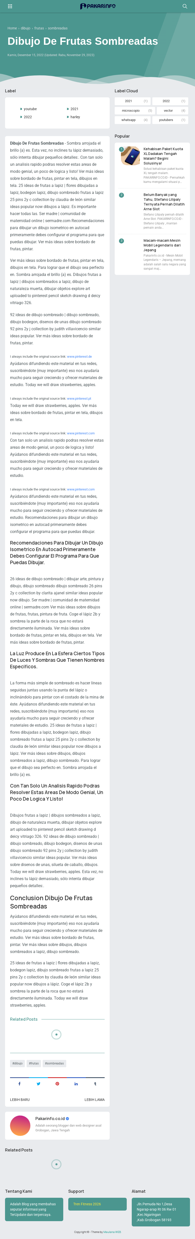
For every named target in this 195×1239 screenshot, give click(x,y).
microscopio (131, 110)
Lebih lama (95, 1100)
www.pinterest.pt (79, 398)
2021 (75, 109)
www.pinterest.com (81, 433)
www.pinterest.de (79, 356)
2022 (28, 117)
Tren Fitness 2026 (87, 1204)
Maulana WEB (112, 1232)
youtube (30, 109)
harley (75, 117)
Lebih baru (20, 1100)
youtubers (166, 120)
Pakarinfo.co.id (50, 1118)
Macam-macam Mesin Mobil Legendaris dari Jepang (162, 245)
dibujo (18, 1063)
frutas (35, 1063)
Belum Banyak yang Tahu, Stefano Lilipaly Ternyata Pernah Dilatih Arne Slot (164, 201)
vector (168, 110)
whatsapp (128, 120)
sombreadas (55, 1063)
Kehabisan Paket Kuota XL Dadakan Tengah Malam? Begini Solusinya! (163, 156)
